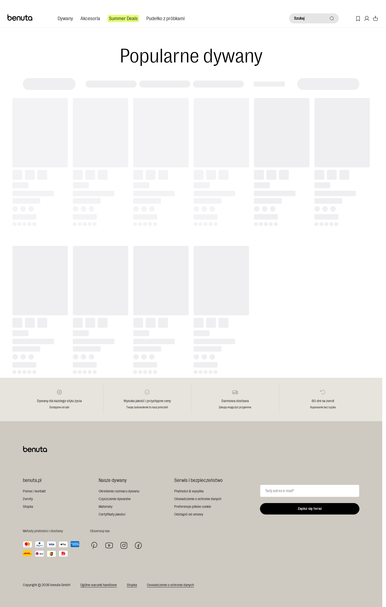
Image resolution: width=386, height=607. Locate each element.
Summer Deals (123, 18)
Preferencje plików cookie (192, 507)
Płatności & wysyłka (189, 491)
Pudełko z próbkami (165, 18)
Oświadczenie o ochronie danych (197, 499)
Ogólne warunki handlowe (98, 585)
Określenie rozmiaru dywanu (119, 491)
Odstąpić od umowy (188, 514)
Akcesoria (90, 18)
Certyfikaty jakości (112, 514)
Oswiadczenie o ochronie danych (170, 585)
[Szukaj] (314, 18)
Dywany (65, 18)
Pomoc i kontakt (34, 491)
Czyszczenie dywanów (115, 499)
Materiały (105, 507)
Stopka (28, 507)
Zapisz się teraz (310, 509)
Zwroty (28, 499)
